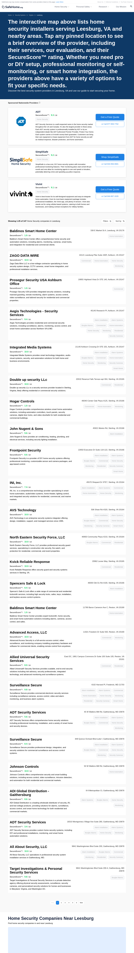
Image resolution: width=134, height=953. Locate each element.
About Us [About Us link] (100, 2)
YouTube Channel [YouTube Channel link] (126, 2)
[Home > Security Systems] (20, 15)
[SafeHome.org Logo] (12, 7)
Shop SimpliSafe (110, 157)
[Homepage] (10, 15)
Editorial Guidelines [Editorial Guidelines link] (112, 2)
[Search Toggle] (131, 7)
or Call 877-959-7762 (109, 124)
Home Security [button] (61, 7)
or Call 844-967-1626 (109, 196)
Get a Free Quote (110, 117)
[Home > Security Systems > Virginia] (31, 15)
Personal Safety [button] (83, 7)
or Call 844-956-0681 (109, 164)
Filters (105, 221)
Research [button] (103, 7)
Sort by (118, 221)
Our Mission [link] (121, 7)
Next (81, 903)
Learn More (59, 2)
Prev (52, 903)
